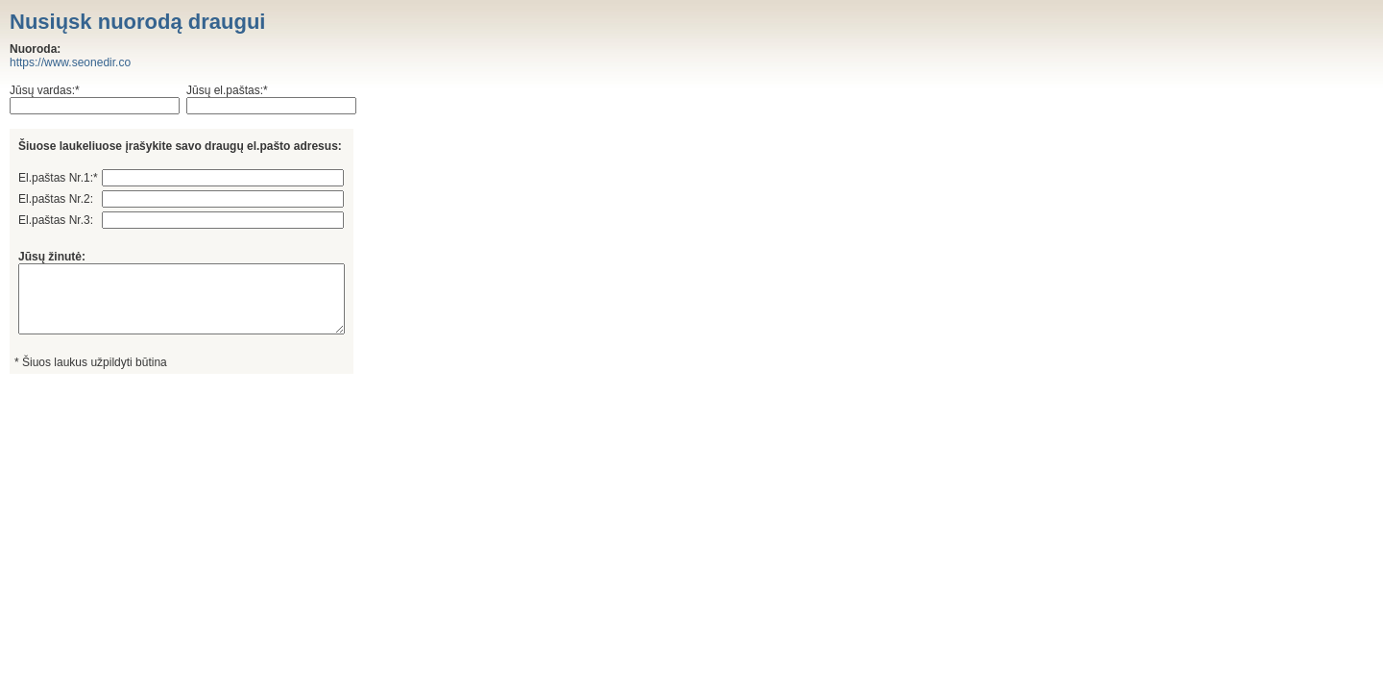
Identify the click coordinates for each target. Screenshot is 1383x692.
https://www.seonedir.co (70, 62)
